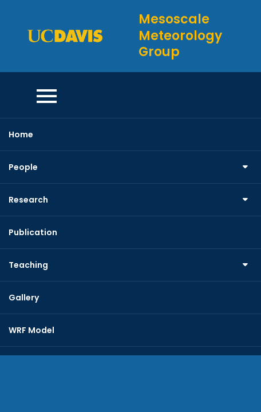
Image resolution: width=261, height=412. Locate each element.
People (23, 167)
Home (21, 134)
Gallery (24, 297)
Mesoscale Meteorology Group (180, 35)
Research (28, 199)
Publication (33, 232)
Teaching (28, 265)
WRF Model (31, 330)
